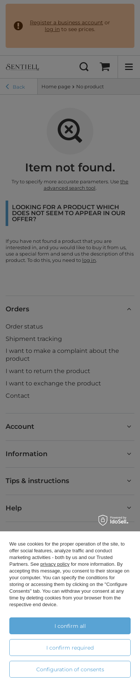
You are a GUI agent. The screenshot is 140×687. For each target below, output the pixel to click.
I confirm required (70, 647)
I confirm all (70, 626)
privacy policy (54, 564)
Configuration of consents (70, 669)
